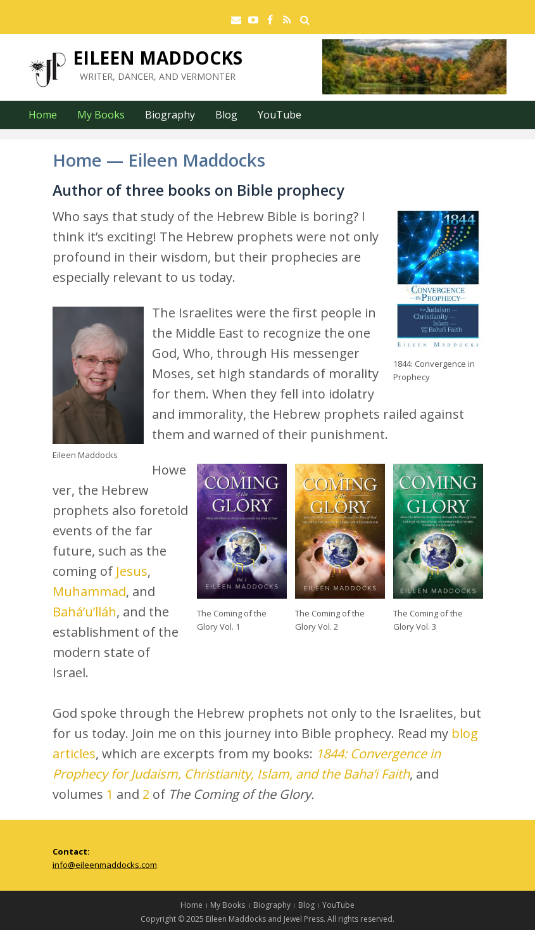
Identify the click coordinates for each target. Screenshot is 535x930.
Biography (170, 115)
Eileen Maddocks (157, 58)
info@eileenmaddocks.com (105, 864)
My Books (101, 115)
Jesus (132, 571)
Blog (226, 115)
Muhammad (89, 591)
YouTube (279, 115)
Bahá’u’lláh (84, 611)
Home (42, 115)
